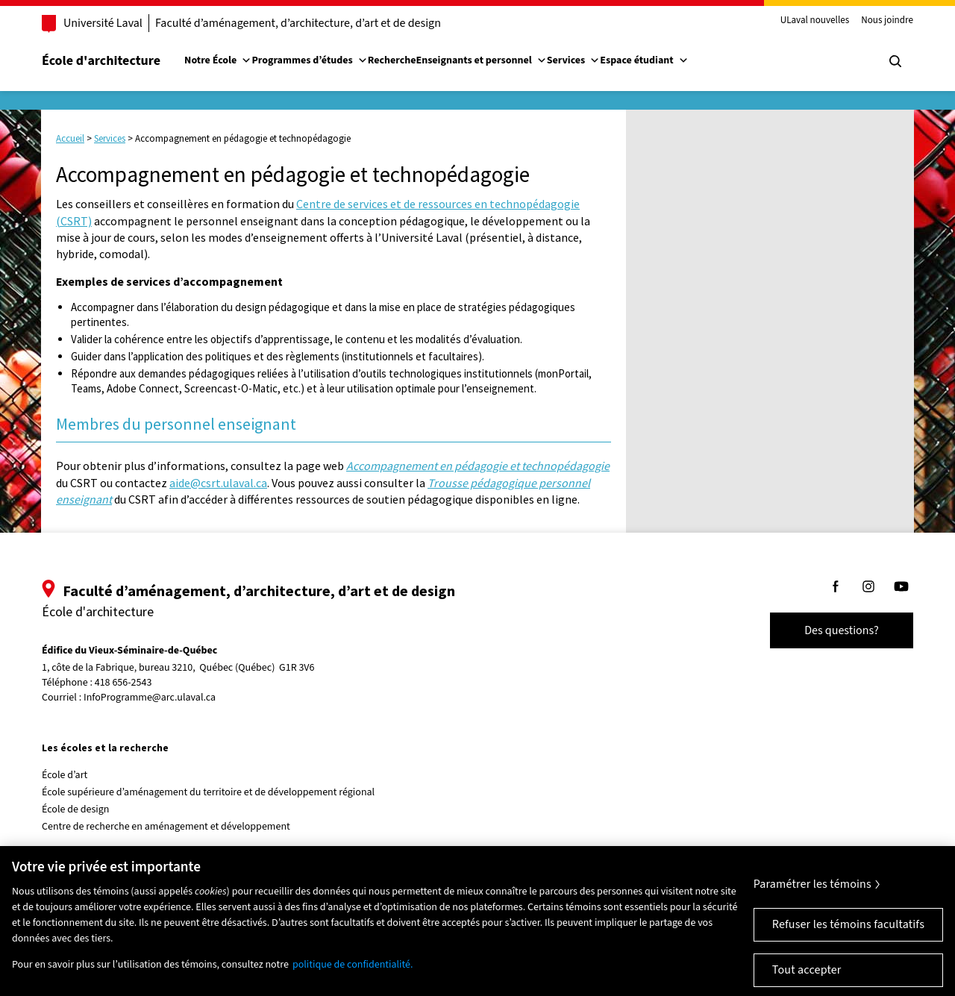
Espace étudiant (644, 60)
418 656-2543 (123, 683)
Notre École (217, 60)
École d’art (64, 775)
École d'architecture (101, 60)
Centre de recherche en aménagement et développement (166, 826)
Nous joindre (887, 21)
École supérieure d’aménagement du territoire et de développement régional (208, 792)
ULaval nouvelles (815, 21)
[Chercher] (895, 61)
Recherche (392, 60)
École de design (75, 809)
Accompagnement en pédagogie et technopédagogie (478, 465)
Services (574, 60)
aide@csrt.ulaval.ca (218, 482)
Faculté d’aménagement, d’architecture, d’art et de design (298, 23)
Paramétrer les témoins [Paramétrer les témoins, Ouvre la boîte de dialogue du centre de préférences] (812, 893)
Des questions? (841, 630)
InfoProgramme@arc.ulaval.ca (150, 697)
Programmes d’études (309, 60)
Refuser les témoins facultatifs (848, 933)
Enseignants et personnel (481, 60)
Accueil (70, 138)
